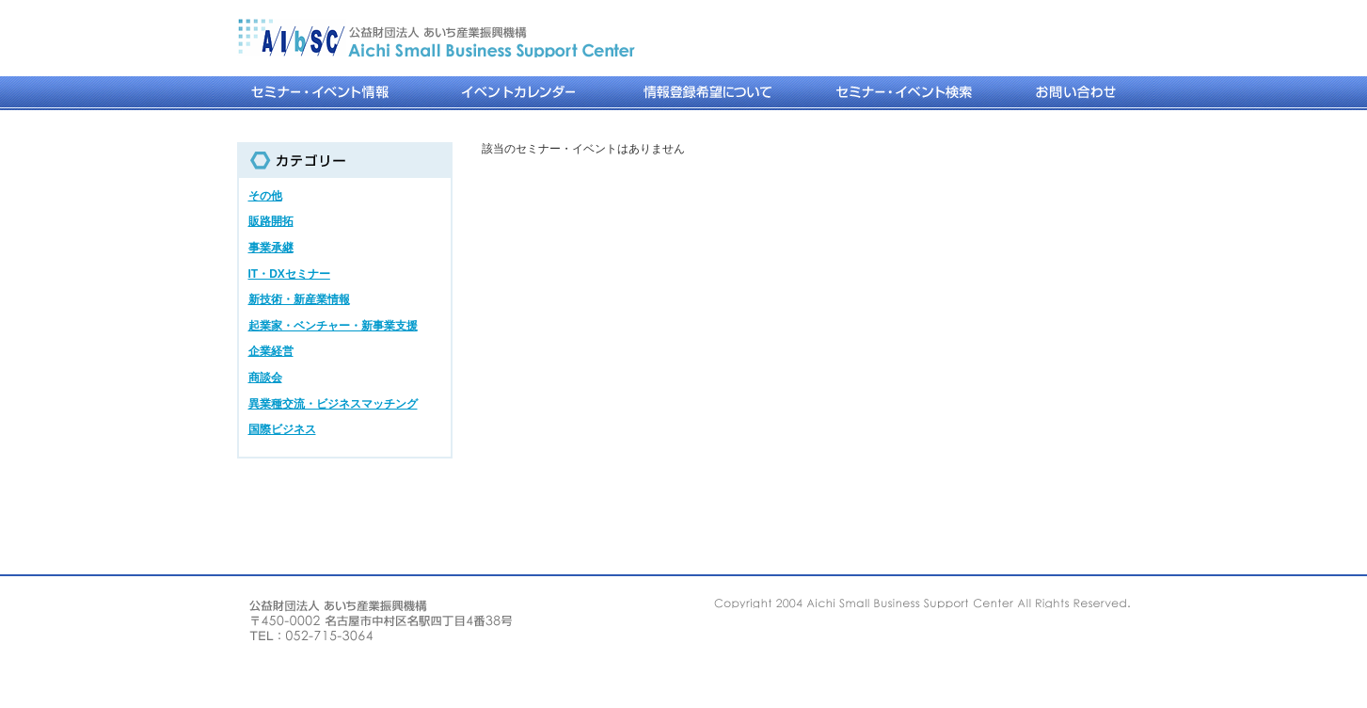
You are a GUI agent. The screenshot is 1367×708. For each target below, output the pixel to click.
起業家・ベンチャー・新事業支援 (333, 325)
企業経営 (271, 351)
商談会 (265, 377)
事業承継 (271, 247)
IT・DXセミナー (289, 274)
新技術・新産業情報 (299, 299)
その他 (265, 195)
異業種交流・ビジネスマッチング (333, 403)
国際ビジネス (282, 429)
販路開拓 (271, 221)
